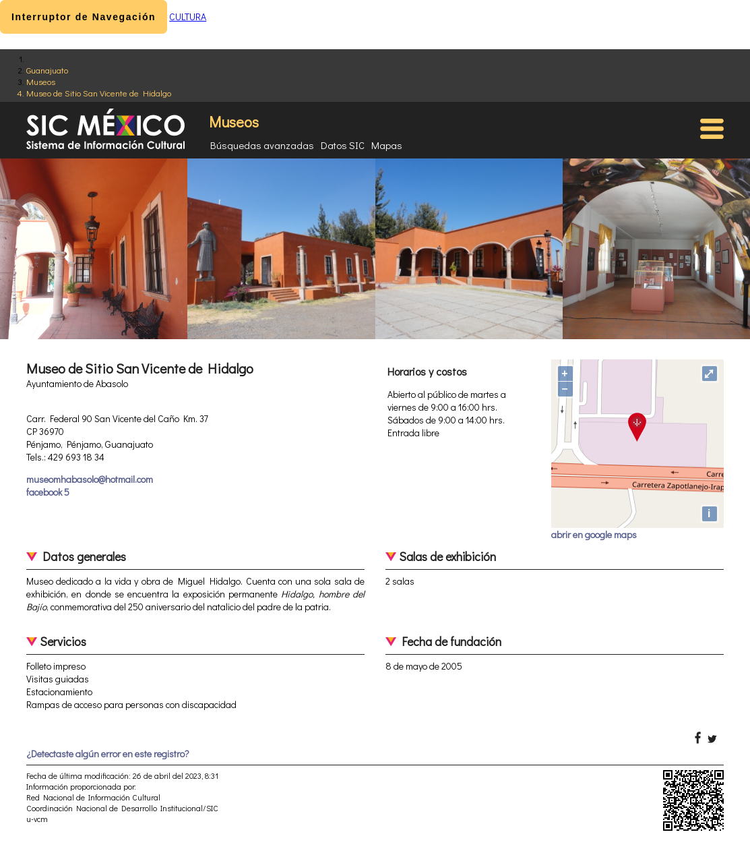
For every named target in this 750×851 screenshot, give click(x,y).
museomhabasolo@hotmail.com (89, 479)
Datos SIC (343, 145)
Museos (40, 81)
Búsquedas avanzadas (262, 145)
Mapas (386, 145)
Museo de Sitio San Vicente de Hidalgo (98, 92)
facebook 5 (47, 492)
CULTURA (187, 16)
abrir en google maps (594, 534)
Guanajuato (47, 70)
